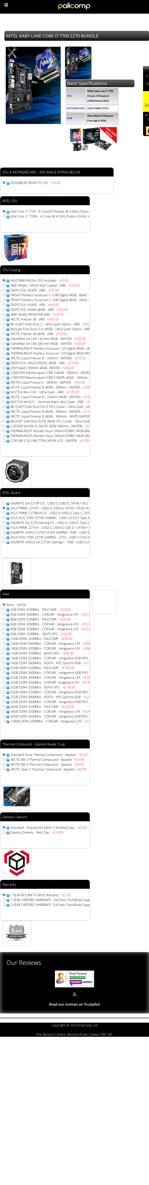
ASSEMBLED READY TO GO (35, 183)
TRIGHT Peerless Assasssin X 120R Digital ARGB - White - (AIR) (60, 300)
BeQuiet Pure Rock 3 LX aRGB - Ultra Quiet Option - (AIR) (57, 329)
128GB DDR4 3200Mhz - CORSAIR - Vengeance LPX (54, 721)
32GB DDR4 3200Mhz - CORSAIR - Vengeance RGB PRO (57, 692)
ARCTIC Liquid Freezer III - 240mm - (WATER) (48, 358)
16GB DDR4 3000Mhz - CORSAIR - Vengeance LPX (52, 643)
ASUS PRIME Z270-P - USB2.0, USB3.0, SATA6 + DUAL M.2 (57, 508)
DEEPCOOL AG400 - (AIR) (35, 305)
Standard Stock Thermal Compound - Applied (49, 755)
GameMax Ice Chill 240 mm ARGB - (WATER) (48, 343)
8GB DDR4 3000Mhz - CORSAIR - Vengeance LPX (51, 624)
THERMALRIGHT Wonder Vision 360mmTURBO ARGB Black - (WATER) (66, 431)
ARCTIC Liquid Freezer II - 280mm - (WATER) (48, 382)
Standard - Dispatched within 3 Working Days (49, 827)
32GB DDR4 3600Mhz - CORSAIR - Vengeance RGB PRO (57, 702)
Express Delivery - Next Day (37, 832)
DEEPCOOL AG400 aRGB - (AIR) (39, 310)
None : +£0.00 (16, 605)
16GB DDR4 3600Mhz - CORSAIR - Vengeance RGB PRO (57, 673)
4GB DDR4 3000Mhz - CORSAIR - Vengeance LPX (51, 614)
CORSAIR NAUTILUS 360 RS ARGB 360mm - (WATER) (53, 426)
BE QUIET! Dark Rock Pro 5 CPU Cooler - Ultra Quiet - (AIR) (59, 407)
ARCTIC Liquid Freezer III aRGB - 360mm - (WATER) (53, 411)
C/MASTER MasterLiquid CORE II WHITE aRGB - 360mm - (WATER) (64, 377)
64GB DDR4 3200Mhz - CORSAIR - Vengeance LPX (53, 711)
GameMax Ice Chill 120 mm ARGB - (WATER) (48, 339)
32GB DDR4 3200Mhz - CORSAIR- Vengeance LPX (53, 682)
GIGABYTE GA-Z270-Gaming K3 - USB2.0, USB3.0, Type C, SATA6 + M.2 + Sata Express (78, 523)
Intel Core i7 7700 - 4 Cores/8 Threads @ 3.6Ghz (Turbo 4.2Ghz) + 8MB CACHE (72, 211)
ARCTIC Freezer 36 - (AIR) (34, 319)
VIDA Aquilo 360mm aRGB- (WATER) (42, 368)
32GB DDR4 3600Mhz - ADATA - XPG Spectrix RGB (53, 697)
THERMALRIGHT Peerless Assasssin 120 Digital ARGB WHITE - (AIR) (63, 353)
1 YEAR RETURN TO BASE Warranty (41, 895)
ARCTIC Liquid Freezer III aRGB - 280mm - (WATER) (52, 387)
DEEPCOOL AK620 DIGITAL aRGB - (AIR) (44, 363)
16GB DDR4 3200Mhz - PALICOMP (41, 639)
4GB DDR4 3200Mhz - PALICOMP (41, 610)
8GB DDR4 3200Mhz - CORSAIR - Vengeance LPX (51, 629)
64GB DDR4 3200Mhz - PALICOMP (42, 707)
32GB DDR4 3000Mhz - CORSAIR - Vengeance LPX (53, 677)
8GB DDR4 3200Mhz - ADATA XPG (41, 634)
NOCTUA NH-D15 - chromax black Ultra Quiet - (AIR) (55, 402)
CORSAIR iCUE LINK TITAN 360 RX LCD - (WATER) (51, 441)
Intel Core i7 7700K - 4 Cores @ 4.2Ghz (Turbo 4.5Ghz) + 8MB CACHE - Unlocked (74, 216)
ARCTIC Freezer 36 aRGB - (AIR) (39, 334)
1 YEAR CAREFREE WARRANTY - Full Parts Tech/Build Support (60, 900)
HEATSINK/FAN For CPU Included (39, 280)
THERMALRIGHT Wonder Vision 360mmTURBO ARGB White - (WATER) (66, 436)
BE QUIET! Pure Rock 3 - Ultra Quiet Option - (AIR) (52, 324)
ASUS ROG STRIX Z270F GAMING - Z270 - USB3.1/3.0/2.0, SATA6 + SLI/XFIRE (71, 537)
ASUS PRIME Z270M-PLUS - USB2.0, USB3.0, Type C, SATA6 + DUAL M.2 (67, 513)
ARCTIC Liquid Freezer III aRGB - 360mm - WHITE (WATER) (58, 416)
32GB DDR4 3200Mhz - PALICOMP (42, 668)
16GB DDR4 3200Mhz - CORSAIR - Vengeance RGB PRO (57, 658)
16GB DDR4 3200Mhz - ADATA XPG (42, 653)
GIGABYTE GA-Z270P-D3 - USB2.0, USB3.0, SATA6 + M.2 (56, 503)
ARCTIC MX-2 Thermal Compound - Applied (47, 760)
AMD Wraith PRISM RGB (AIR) (37, 314)
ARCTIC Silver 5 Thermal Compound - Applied (48, 769)
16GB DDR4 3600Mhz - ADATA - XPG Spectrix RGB (53, 663)
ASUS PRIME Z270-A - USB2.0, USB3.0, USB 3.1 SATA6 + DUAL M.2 (64, 527)
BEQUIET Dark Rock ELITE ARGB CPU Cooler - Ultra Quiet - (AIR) (62, 421)
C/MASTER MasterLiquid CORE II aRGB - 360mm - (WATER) (59, 373)
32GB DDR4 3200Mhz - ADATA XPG (43, 687)
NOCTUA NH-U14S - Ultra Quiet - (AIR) (45, 392)
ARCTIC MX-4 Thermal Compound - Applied (47, 764)
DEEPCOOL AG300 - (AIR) (35, 290)
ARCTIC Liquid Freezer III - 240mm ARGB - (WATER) (52, 397)
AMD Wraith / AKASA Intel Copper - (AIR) (45, 285)
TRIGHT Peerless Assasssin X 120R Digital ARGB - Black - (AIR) (60, 295)
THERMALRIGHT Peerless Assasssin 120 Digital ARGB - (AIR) (58, 348)
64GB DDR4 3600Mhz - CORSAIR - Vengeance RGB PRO (57, 716)
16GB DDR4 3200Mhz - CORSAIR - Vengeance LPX (52, 648)
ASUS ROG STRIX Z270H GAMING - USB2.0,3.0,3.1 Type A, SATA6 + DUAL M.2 (71, 518)
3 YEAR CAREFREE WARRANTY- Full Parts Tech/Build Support (59, 905)
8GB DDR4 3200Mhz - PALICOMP (41, 619)
